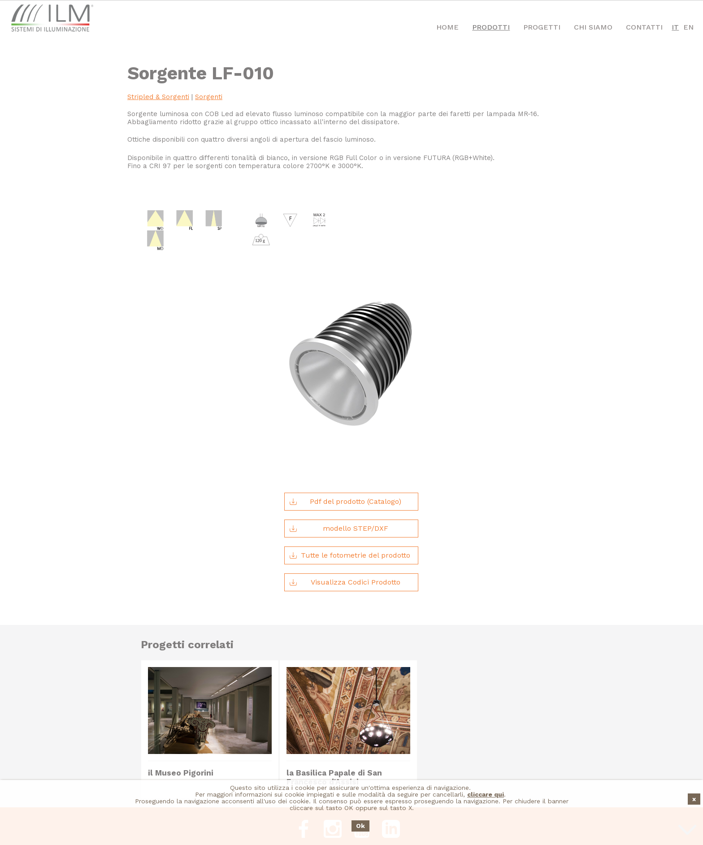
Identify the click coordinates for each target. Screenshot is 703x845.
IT (675, 27)
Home (447, 27)
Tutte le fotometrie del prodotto (350, 509)
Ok (360, 826)
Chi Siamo (593, 27)
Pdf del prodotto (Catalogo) (345, 455)
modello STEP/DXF (339, 482)
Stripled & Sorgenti (158, 97)
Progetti (541, 27)
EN (688, 27)
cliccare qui (485, 794)
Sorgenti (208, 97)
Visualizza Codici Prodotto (345, 536)
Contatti (644, 27)
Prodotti (491, 27)
